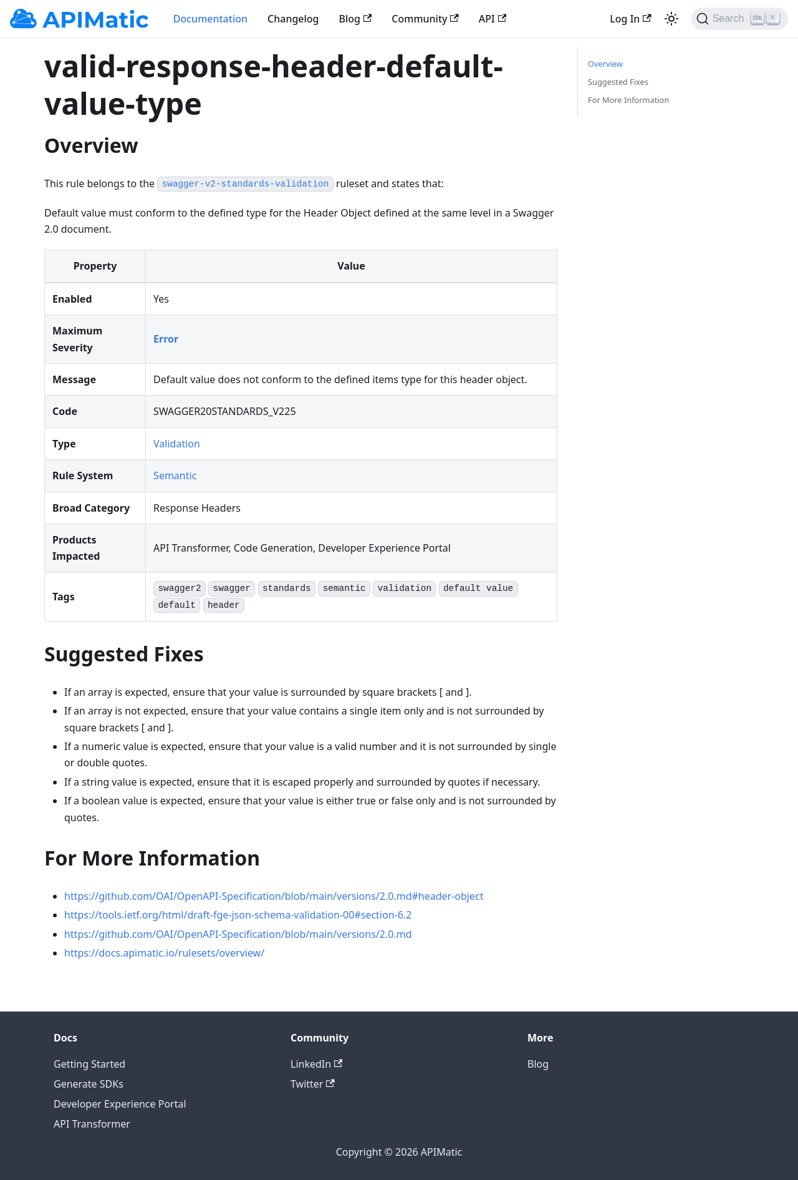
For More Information (628, 99)
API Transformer (92, 1124)
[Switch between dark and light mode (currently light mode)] (671, 19)
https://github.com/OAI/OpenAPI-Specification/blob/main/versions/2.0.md (238, 934)
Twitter (313, 1084)
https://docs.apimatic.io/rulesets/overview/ (164, 953)
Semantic (174, 475)
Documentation (210, 19)
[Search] (739, 18)
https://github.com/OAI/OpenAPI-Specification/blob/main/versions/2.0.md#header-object (273, 896)
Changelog (293, 19)
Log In (630, 19)
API (492, 19)
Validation (176, 444)
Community (425, 19)
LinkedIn (316, 1064)
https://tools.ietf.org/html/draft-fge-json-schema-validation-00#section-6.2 (237, 915)
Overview (605, 63)
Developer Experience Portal (120, 1104)
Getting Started (89, 1064)
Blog (355, 19)
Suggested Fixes (618, 81)
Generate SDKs (88, 1084)
